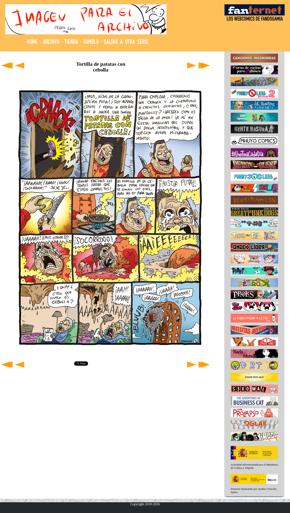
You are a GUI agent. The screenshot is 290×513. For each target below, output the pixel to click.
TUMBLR (91, 42)
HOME (32, 42)
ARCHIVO (51, 42)
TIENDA (71, 42)
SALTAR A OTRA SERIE (126, 42)
